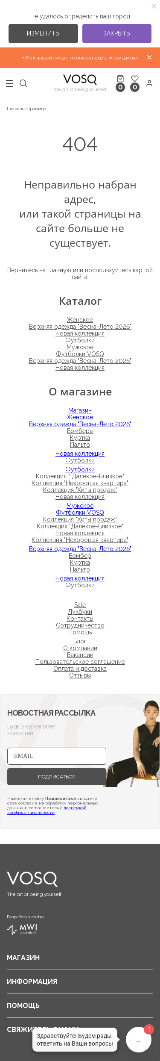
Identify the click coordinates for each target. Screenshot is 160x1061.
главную (59, 270)
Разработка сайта (25, 924)
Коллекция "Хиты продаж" (80, 489)
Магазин (80, 410)
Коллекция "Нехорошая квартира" (80, 483)
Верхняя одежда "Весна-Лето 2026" (80, 326)
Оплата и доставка (80, 668)
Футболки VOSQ (80, 354)
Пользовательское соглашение (80, 661)
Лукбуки (80, 611)
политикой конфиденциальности (47, 810)
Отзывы (80, 675)
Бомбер (80, 555)
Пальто (80, 444)
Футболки (80, 340)
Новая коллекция (80, 333)
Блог (80, 641)
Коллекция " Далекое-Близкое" (80, 476)
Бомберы (80, 430)
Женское (80, 319)
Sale (80, 604)
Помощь (80, 632)
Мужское (80, 347)
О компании (80, 648)
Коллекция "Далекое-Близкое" (80, 526)
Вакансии (80, 654)
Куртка (80, 437)
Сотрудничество (80, 625)
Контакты (80, 618)
